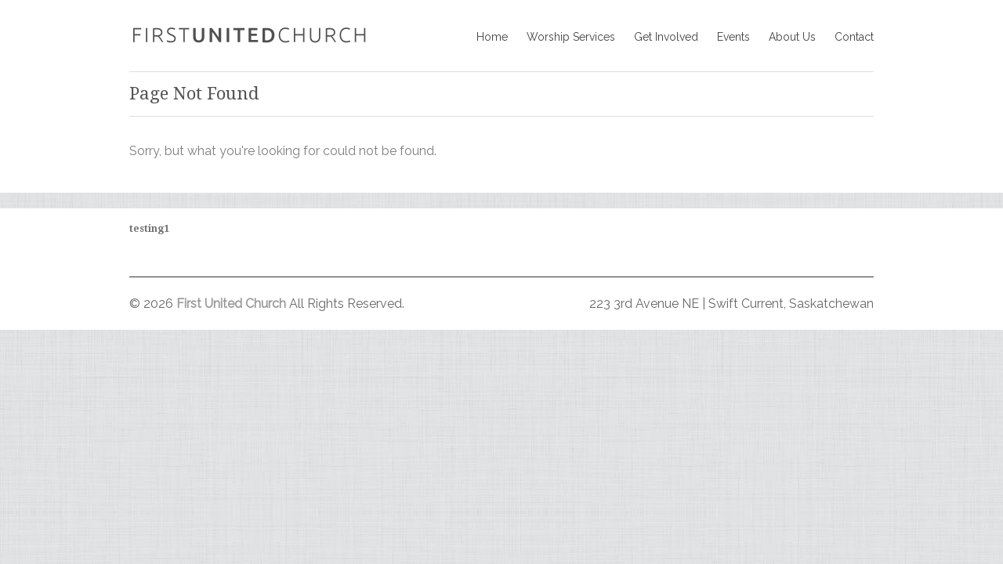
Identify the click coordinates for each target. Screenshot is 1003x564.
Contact (854, 37)
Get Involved (666, 37)
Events (733, 37)
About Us (792, 37)
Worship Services (571, 37)
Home (492, 37)
